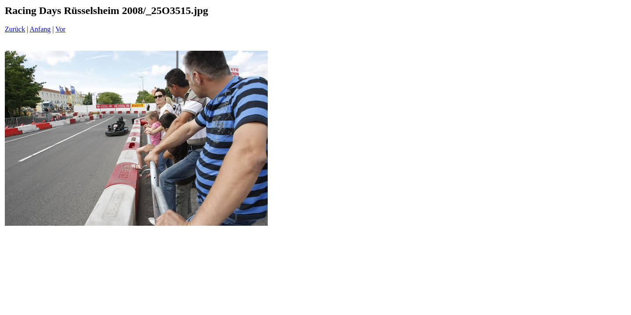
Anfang (40, 29)
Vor (60, 29)
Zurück (15, 29)
